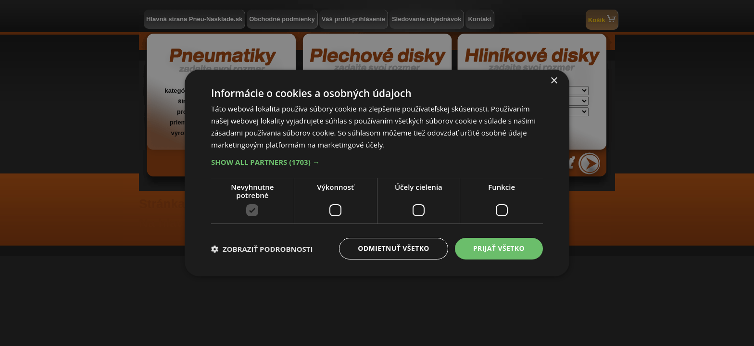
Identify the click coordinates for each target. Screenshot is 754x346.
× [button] (553, 81)
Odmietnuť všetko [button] (393, 248)
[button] (377, 162)
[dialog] (377, 173)
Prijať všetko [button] (499, 248)
